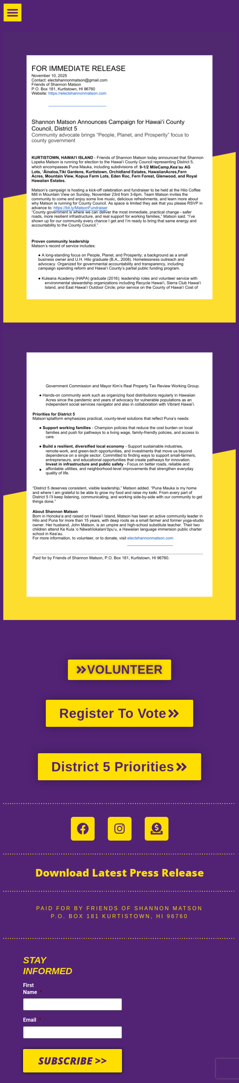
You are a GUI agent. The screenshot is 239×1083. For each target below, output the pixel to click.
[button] (12, 12)
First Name (32, 988)
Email (32, 1019)
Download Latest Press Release (119, 872)
